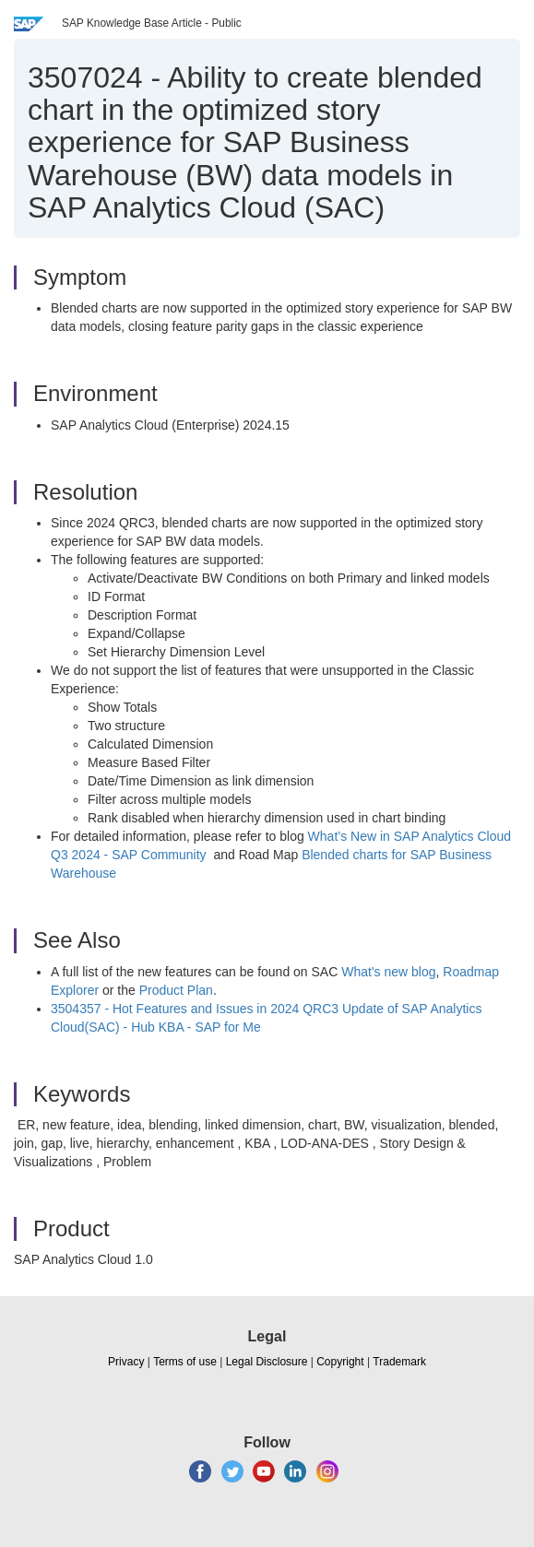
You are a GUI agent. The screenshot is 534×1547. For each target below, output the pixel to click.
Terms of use (185, 1361)
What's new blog (388, 971)
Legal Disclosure (267, 1361)
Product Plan (176, 990)
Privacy (126, 1361)
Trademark (399, 1361)
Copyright (339, 1361)
